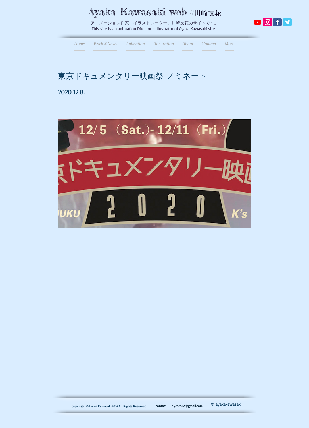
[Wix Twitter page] (287, 22)
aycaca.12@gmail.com (187, 406)
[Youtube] (257, 22)
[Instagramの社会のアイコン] (267, 22)
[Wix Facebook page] (277, 22)
